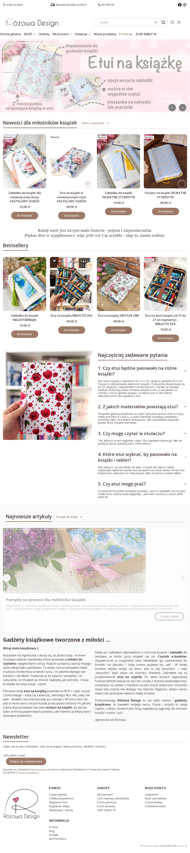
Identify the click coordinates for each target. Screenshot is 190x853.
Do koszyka (24, 215)
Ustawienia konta (155, 806)
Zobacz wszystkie (95, 123)
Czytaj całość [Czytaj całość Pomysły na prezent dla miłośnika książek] (169, 616)
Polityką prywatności (28, 772)
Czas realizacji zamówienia (113, 798)
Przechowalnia (153, 802)
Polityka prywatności (61, 798)
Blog (52, 831)
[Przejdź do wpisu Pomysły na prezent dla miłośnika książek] (74, 560)
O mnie (53, 827)
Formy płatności (107, 802)
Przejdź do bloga (69, 517)
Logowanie (151, 794)
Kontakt (53, 835)
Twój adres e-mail (14, 755)
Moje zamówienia (155, 798)
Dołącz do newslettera (26, 761)
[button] (163, 22)
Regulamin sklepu (59, 806)
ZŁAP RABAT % (106, 810)
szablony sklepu (151, 845)
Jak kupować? (105, 794)
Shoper (180, 845)
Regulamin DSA (58, 802)
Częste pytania (58, 794)
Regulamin (41, 769)
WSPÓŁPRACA (57, 839)
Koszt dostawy (106, 806)
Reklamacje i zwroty (61, 810)
